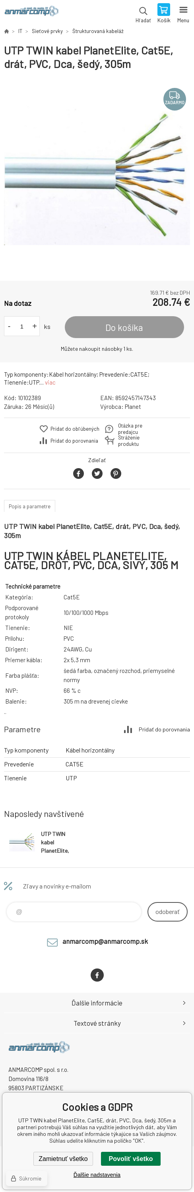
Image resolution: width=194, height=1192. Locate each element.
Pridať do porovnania (74, 441)
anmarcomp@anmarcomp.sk (105, 941)
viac (50, 382)
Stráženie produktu (129, 441)
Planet (133, 406)
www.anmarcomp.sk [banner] (31, 14)
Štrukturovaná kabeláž (98, 31)
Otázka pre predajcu (130, 429)
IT (20, 31)
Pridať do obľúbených (74, 429)
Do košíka (124, 327)
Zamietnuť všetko (63, 1158)
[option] (97, 176)
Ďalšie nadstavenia (97, 1175)
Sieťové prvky (47, 31)
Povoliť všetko (131, 1158)
